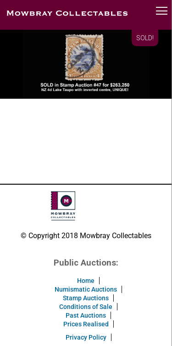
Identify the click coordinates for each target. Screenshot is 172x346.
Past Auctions (86, 315)
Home (85, 280)
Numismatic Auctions (86, 289)
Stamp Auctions (86, 298)
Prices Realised (86, 324)
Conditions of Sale (85, 306)
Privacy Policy (86, 337)
